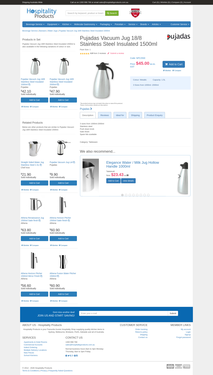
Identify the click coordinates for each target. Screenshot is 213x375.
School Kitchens (31, 355)
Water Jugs (52, 31)
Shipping (143, 335)
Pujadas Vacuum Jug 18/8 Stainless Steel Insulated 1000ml (33, 82)
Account (187, 2)
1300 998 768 (85, 2)
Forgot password (183, 337)
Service (132, 24)
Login (188, 332)
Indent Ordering (30, 347)
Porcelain (120, 24)
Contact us (142, 337)
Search (112, 13)
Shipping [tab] (135, 115)
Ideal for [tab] (120, 115)
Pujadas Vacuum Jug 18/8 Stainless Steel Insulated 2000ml (62, 82)
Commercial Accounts (33, 345)
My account (186, 329)
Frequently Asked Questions (61, 371)
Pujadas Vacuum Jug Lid (62, 162)
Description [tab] (87, 115)
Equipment (53, 24)
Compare (177, 2)
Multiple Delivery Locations (35, 350)
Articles (156, 24)
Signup (188, 335)
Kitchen (66, 24)
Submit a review (116, 53)
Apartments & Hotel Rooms (35, 342)
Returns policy (141, 332)
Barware (42, 31)
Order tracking (141, 329)
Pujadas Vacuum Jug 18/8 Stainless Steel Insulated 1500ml (84, 31)
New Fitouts (29, 353)
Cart (156, 2)
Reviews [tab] (104, 115)
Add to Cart (34, 100)
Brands (144, 24)
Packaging (106, 24)
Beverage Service (35, 24)
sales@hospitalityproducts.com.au (113, 2)
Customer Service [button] (180, 24)
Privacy (44, 371)
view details (150, 181)
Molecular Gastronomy (85, 24)
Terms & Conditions (30, 371)
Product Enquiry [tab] (155, 115)
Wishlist (165, 2)
